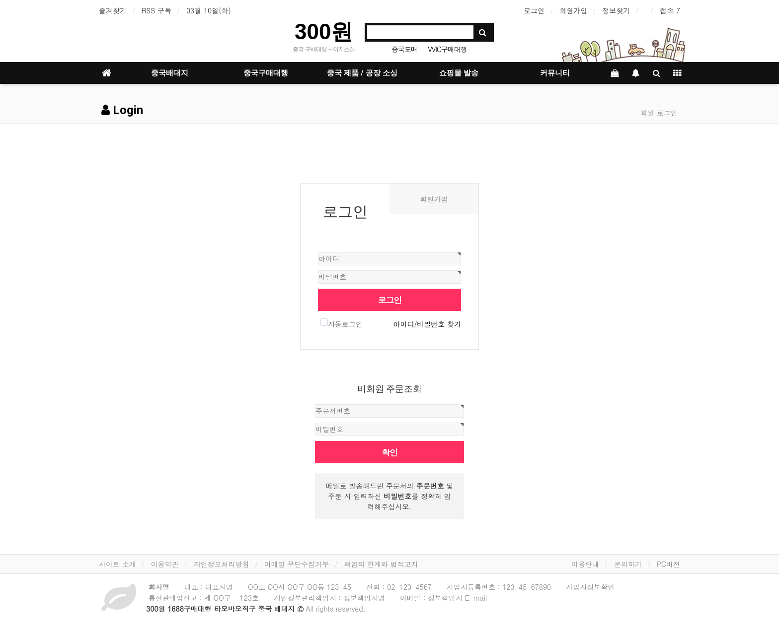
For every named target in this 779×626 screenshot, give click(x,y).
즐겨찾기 (113, 10)
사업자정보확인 (590, 587)
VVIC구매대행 (447, 49)
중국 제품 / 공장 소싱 (362, 72)
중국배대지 (169, 72)
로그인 (534, 10)
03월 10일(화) (208, 10)
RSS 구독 (156, 10)
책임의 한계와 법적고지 (381, 564)
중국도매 (404, 49)
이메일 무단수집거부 (296, 564)
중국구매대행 (265, 72)
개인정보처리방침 (221, 564)
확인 (389, 452)
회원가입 (573, 10)
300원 (324, 31)
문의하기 (628, 564)
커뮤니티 (555, 72)
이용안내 (585, 564)
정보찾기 (616, 10)
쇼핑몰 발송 (458, 72)
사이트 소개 (117, 564)
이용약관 (165, 564)
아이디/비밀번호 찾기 (427, 324)
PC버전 (668, 564)
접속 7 (670, 10)
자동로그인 (341, 323)
